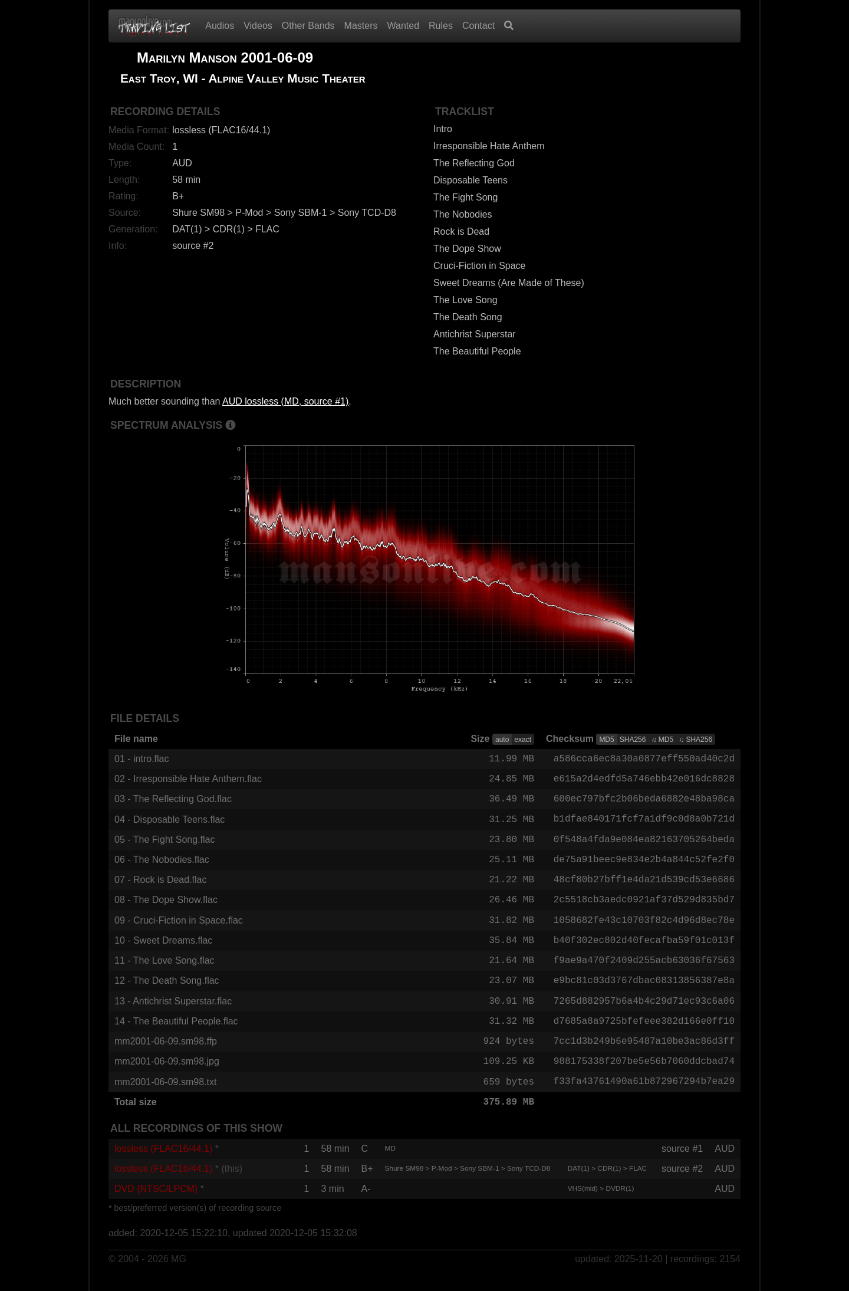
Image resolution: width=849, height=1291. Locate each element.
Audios (219, 26)
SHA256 (633, 739)
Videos (257, 26)
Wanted (403, 26)
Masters (361, 26)
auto (502, 739)
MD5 (606, 739)
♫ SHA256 (695, 739)
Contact (478, 26)
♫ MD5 (662, 739)
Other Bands (308, 26)
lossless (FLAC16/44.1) (163, 1163)
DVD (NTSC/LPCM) (156, 1203)
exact (522, 739)
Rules (441, 26)
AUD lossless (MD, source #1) (285, 401)
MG (178, 1274)
